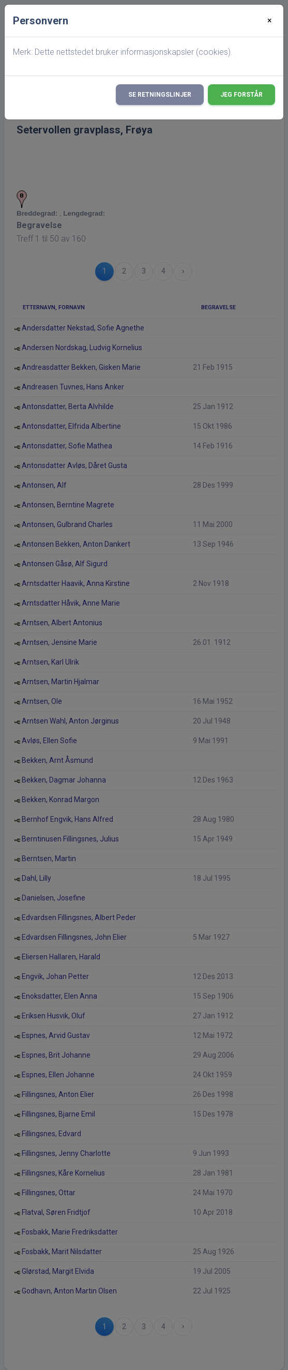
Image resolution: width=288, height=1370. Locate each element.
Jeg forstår (241, 94)
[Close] (269, 20)
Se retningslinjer (159, 94)
